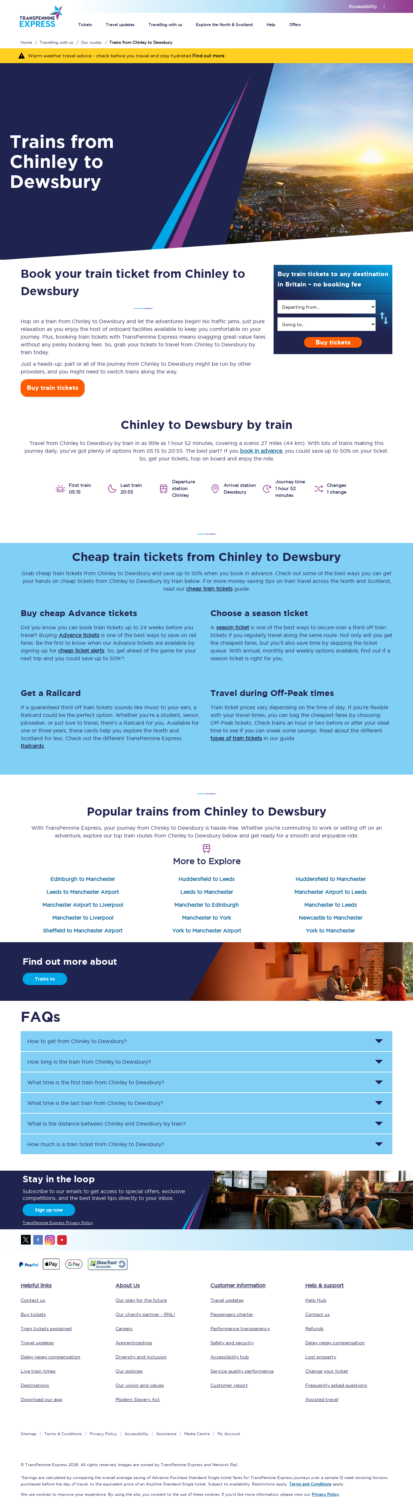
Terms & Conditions (63, 1434)
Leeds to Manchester (206, 892)
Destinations (35, 1385)
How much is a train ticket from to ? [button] (95, 1144)
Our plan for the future (141, 1300)
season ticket (232, 627)
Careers (124, 1328)
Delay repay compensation (50, 1356)
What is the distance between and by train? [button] (106, 1123)
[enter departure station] (326, 307)
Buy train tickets (52, 387)
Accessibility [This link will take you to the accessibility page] (362, 6)
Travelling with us (165, 25)
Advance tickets (79, 635)
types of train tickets (236, 738)
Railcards (32, 746)
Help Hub (315, 1300)
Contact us (33, 1300)
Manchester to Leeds (330, 905)
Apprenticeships (134, 1342)
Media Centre (197, 1434)
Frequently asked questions (336, 1385)
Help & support (324, 1285)
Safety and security (232, 1342)
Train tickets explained (46, 1328)
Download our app (41, 1399)
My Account (228, 1434)
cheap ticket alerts (81, 650)
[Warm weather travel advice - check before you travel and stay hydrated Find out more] (206, 55)
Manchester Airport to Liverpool (82, 905)
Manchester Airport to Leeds (330, 892)
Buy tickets (333, 342)
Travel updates (120, 25)
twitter (26, 1239)
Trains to (45, 978)
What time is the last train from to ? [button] (95, 1103)
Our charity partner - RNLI (145, 1314)
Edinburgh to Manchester (82, 879)
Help (271, 25)
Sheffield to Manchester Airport (82, 930)
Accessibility (136, 1434)
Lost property (320, 1356)
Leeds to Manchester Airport (82, 892)
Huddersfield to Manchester (331, 879)
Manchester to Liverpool (82, 918)
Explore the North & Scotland (224, 25)
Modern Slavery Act (138, 1399)
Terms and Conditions (310, 1484)
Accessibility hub (229, 1356)
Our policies (129, 1371)
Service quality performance (242, 1371)
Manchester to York (206, 918)
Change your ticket (326, 1371)
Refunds (314, 1328)
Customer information (238, 1285)
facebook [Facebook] (38, 1239)
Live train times (38, 1371)
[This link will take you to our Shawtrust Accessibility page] (107, 1269)
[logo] (41, 31)
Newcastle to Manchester (330, 918)
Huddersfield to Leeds (206, 879)
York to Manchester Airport (206, 930)
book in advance (261, 451)
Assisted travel (321, 1399)
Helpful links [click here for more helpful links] (36, 1285)
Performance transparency (240, 1328)
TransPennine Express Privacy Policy (58, 1223)
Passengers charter (231, 1314)
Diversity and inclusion (141, 1356)
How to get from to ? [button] (77, 1041)
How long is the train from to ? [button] (89, 1062)
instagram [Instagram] (50, 1239)
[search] (326, 307)
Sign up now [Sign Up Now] (49, 1210)
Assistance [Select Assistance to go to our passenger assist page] (166, 1434)
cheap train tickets (209, 589)
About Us (128, 1285)
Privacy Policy (103, 1434)
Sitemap (28, 1434)
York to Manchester (330, 930)
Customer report (229, 1385)
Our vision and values (140, 1385)
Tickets (85, 25)
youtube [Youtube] (61, 1239)
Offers (295, 25)
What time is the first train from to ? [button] (95, 1082)
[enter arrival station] (326, 324)
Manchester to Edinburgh (206, 905)
